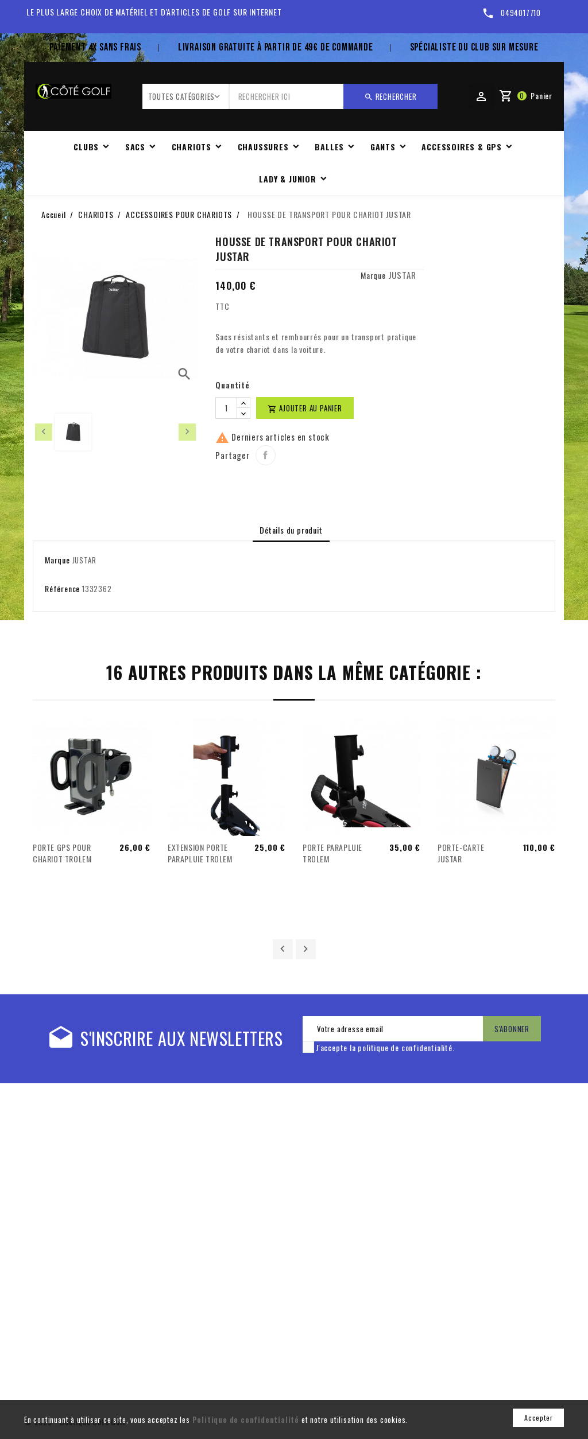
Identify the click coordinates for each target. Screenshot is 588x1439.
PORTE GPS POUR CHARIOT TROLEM (62, 853)
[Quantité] (226, 408)
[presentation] (43, 432)
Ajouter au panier (305, 408)
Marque (373, 275)
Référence (62, 588)
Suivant (306, 949)
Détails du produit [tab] (291, 530)
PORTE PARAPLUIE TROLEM (332, 853)
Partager (265, 455)
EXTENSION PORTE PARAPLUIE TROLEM (200, 853)
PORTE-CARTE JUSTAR (461, 853)
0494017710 (521, 12)
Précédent (283, 949)
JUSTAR (402, 275)
